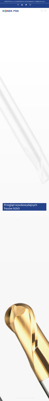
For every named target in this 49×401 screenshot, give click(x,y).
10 (32, 397)
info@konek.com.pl (40, 1)
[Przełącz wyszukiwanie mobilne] (42, 11)
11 (34, 397)
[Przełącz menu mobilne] (45, 11)
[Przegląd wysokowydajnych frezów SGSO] (24, 207)
